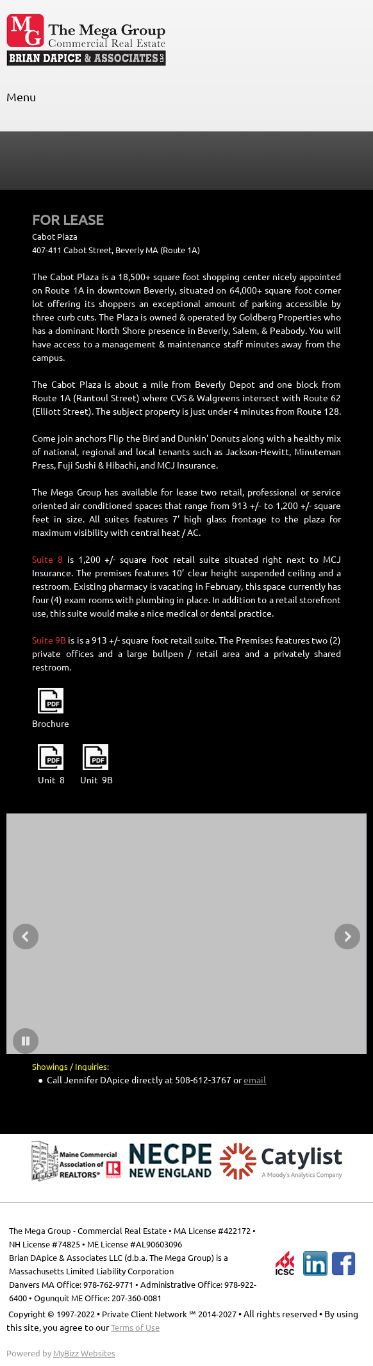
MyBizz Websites (84, 1353)
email (255, 1080)
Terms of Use (135, 1327)
